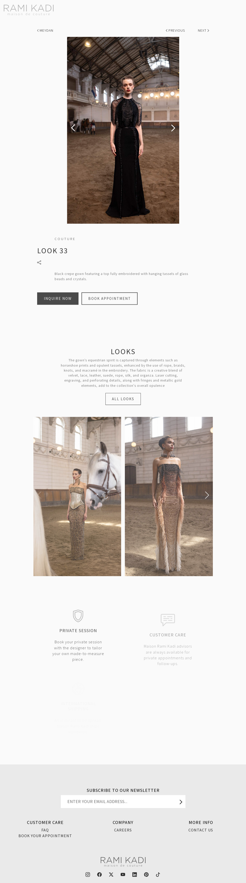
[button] (39, 495)
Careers (123, 829)
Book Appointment (109, 305)
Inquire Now (58, 305)
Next (203, 30)
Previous (176, 30)
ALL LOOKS (123, 405)
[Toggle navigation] (239, 8)
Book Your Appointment (45, 835)
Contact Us (200, 829)
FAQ (45, 829)
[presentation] (73, 128)
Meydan (45, 30)
